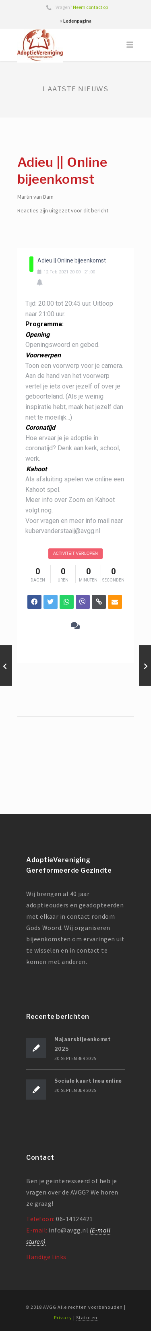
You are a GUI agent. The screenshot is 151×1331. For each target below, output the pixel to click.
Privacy (63, 1317)
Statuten (86, 1317)
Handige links (46, 1257)
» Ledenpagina (75, 21)
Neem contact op (90, 7)
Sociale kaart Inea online (88, 1081)
